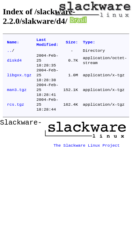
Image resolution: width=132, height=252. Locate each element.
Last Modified (47, 43)
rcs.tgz (15, 114)
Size (72, 43)
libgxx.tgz (19, 80)
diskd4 (14, 63)
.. (9, 52)
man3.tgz (17, 97)
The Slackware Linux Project (86, 153)
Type (89, 43)
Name (13, 43)
